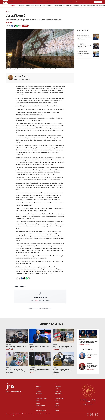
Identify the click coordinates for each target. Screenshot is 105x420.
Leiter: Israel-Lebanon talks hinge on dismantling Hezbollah (63, 347)
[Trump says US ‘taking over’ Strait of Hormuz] (40, 336)
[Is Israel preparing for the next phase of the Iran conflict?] (88, 334)
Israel (11, 2)
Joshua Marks (56, 349)
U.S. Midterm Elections (57, 5)
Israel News (55, 344)
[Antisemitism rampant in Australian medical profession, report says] (17, 359)
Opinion (35, 2)
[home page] (5, 2)
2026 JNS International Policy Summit (88, 400)
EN (90, 2)
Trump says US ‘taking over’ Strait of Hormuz (39, 347)
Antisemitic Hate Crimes (47, 5)
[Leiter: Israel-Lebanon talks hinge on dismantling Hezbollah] (63, 336)
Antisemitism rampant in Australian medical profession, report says (15, 371)
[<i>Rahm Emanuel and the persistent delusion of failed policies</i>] (96, 37)
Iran (16, 5)
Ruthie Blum (79, 55)
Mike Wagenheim (9, 349)
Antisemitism (56, 2)
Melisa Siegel (10, 23)
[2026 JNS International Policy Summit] (88, 390)
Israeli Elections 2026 (67, 5)
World (22, 2)
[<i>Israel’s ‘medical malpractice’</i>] (96, 54)
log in (36, 300)
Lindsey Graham (22, 5)
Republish (25, 25)
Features (64, 2)
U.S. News (31, 344)
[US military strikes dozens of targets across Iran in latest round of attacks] (63, 359)
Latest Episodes (76, 5)
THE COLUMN (87, 349)
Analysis (28, 2)
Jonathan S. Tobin (81, 40)
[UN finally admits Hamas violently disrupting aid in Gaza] (17, 336)
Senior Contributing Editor (82, 51)
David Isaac (8, 374)
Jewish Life (47, 2)
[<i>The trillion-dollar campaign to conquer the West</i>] (96, 46)
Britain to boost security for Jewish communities (39, 370)
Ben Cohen (89, 357)
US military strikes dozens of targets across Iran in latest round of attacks (63, 371)
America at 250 (38, 5)
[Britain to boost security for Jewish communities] (40, 359)
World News (8, 344)
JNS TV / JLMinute (82, 339)
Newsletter (82, 2)
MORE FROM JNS (53, 324)
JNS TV (41, 2)
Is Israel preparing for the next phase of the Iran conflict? (88, 342)
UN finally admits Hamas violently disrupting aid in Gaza (16, 347)
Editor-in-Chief (80, 34)
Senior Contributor (80, 43)
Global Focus (89, 352)
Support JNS (98, 2)
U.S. (17, 2)
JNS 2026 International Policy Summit (87, 5)
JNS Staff (31, 349)
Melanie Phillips (80, 48)
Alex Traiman (81, 344)
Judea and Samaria (30, 5)
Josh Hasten (87, 344)
